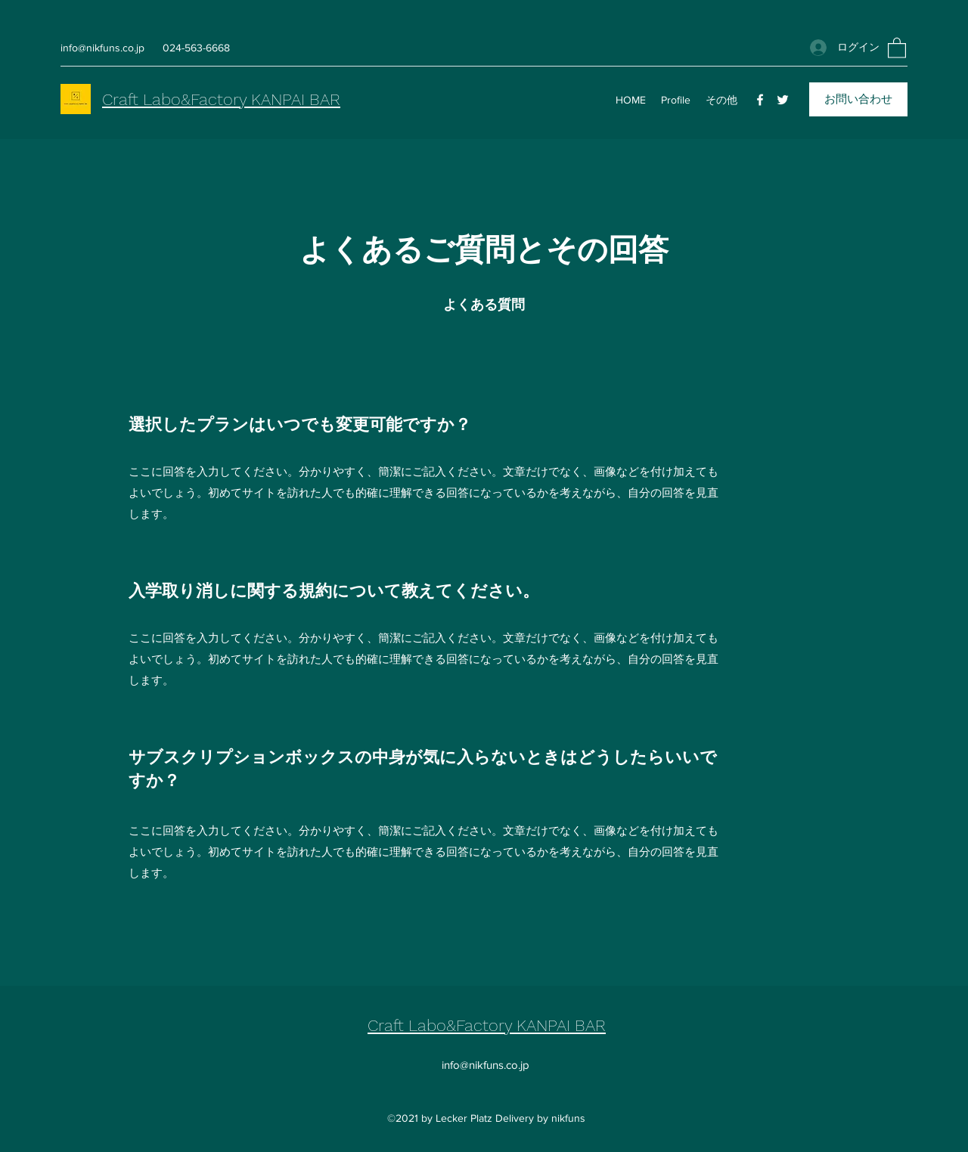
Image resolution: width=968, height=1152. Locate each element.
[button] (897, 47)
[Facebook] (760, 99)
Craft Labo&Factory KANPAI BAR (221, 99)
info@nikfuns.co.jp (102, 48)
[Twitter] (782, 99)
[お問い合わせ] (858, 99)
